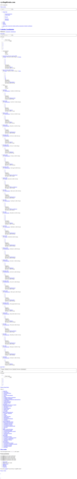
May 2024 (4, 345)
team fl (11, 67)
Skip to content (3, 6)
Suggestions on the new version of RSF (10, 55)
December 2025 (5, 134)
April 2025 (5, 225)
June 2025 (4, 199)
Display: (5, 369)
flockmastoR (12, 299)
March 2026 (5, 100)
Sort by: (13, 369)
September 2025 (6, 166)
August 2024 (5, 312)
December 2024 (5, 270)
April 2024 (5, 356)
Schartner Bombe (13, 330)
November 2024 (6, 280)
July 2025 (4, 189)
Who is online (3, 449)
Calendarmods (13, 31)
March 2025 (5, 235)
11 (5, 79)
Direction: (21, 369)
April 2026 (5, 89)
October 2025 (5, 154)
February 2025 (5, 247)
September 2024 (6, 302)
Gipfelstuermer (7, 90)
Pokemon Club (12, 98)
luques (5, 56)
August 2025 (5, 177)
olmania (5, 178)
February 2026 (5, 112)
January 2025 (5, 259)
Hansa (11, 122)
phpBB (6, 468)
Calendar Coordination (7, 29)
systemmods (8, 31)
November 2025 (6, 144)
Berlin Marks (12, 82)
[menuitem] (8, 13)
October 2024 (5, 290)
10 (5, 78)
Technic (19, 56)
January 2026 (5, 124)
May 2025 (4, 211)
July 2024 (4, 323)
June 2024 (4, 333)
